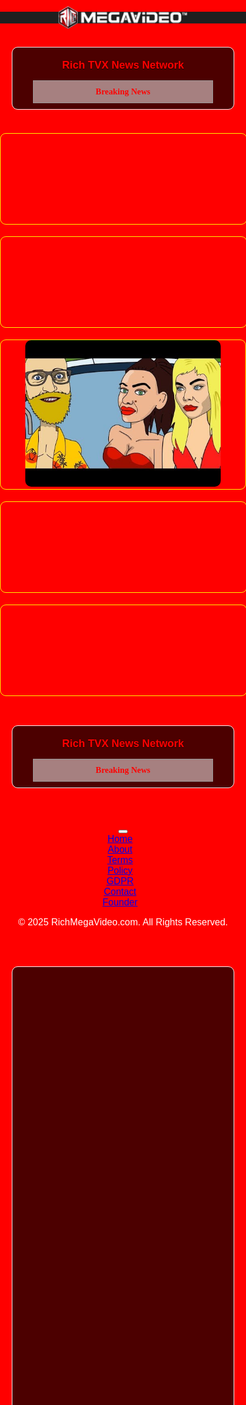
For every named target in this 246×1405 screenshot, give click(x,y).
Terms (120, 860)
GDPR (120, 881)
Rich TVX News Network (123, 65)
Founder (120, 902)
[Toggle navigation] (123, 831)
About (120, 849)
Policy (120, 870)
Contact (120, 892)
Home (120, 839)
